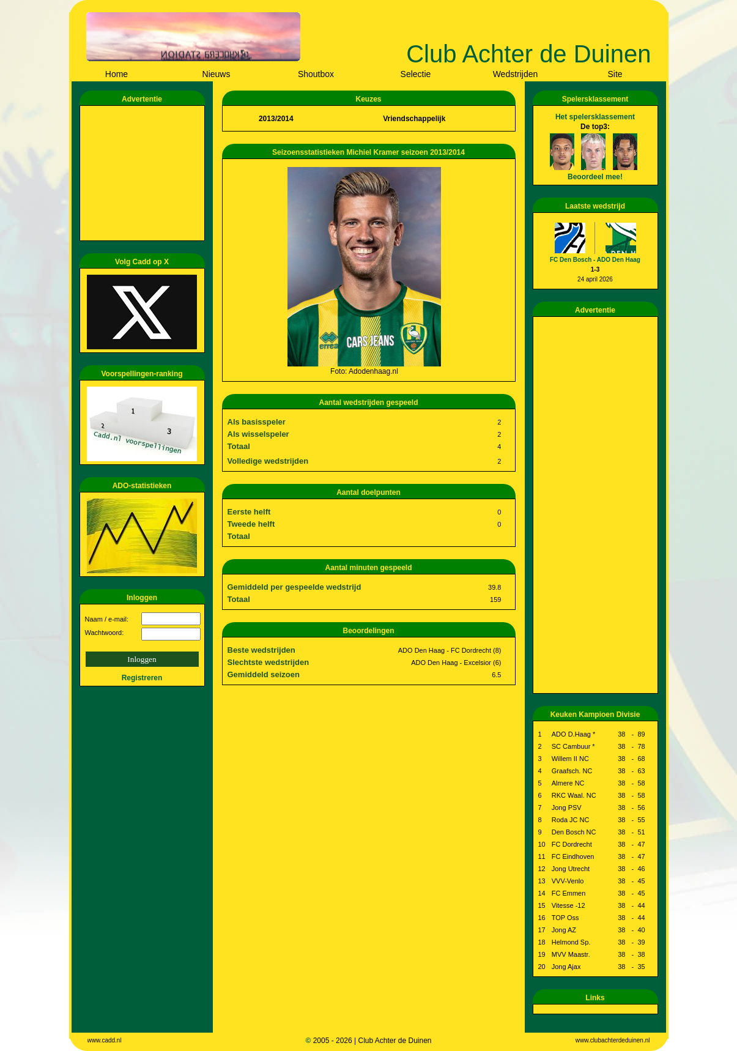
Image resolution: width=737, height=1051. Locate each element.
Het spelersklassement (595, 117)
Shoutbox (316, 74)
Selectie (416, 74)
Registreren (142, 678)
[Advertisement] (144, 173)
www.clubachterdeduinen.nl (613, 1040)
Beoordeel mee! (595, 177)
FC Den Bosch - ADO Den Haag (595, 259)
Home (116, 74)
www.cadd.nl (104, 1040)
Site (614, 74)
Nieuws (216, 74)
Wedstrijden (515, 74)
